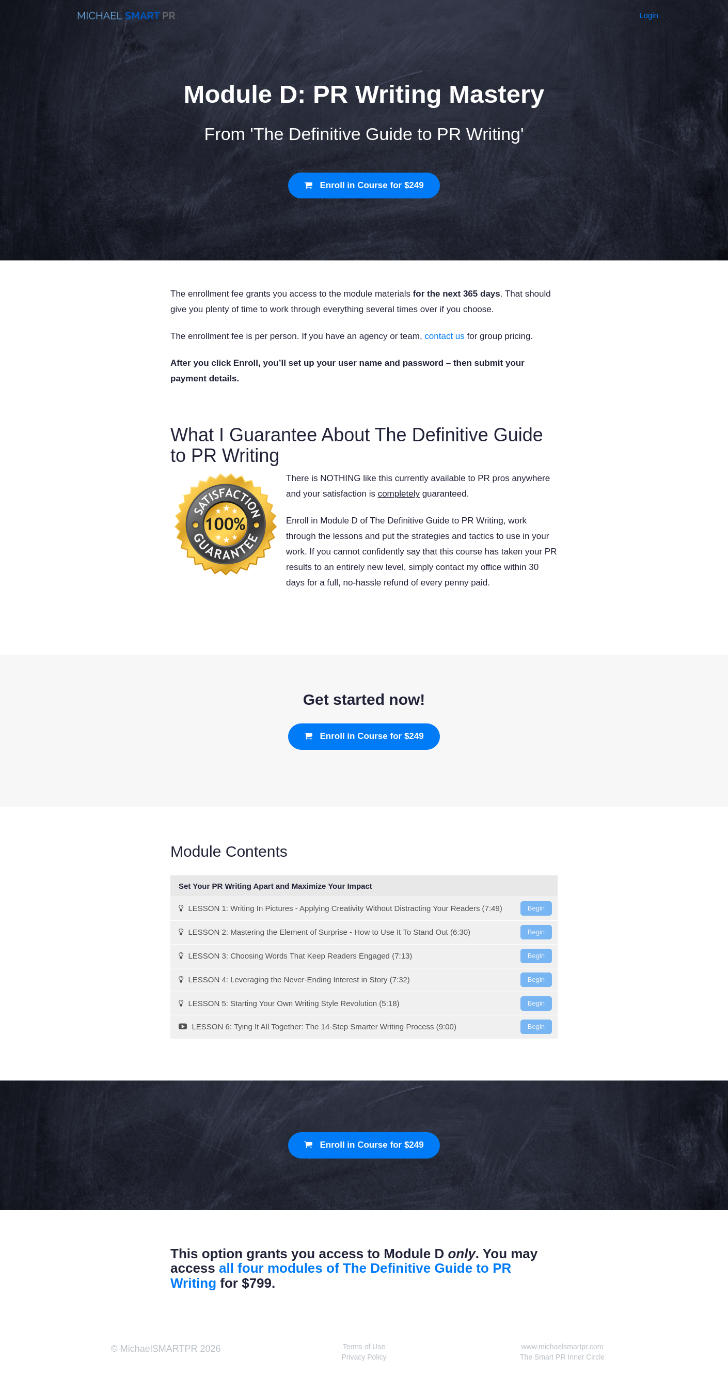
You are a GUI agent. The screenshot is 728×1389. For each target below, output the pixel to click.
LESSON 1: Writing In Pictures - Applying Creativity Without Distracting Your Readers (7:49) (365, 908)
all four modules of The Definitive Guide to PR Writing (340, 1275)
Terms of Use (364, 1346)
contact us (444, 336)
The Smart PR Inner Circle (562, 1357)
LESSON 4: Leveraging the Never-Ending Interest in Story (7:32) (365, 980)
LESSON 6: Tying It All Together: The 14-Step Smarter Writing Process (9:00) (365, 1027)
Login (648, 15)
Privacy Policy (363, 1357)
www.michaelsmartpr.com (562, 1346)
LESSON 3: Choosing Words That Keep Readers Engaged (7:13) (365, 956)
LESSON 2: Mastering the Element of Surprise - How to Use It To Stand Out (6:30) (365, 932)
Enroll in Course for (363, 185)
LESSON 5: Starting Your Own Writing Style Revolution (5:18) (365, 1003)
